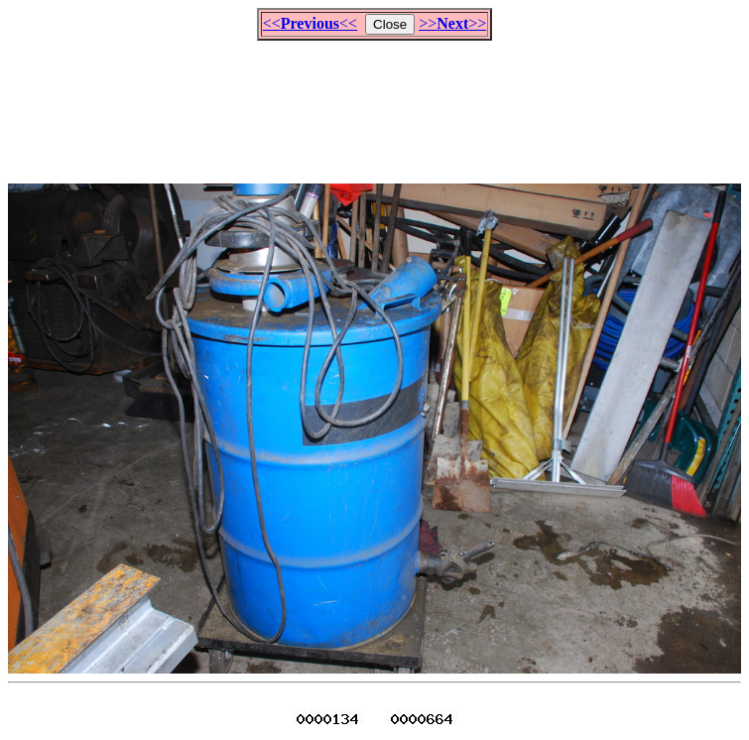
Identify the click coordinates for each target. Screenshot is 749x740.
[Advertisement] (375, 103)
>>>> (452, 23)
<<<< (310, 23)
